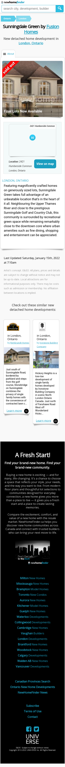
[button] (60, 8)
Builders (32, 633)
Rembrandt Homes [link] (19, 342)
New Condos (32, 595)
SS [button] (26, 411)
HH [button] (55, 421)
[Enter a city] (29, 8)
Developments (32, 617)
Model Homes (32, 589)
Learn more (14, 411)
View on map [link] (45, 164)
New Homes (32, 578)
